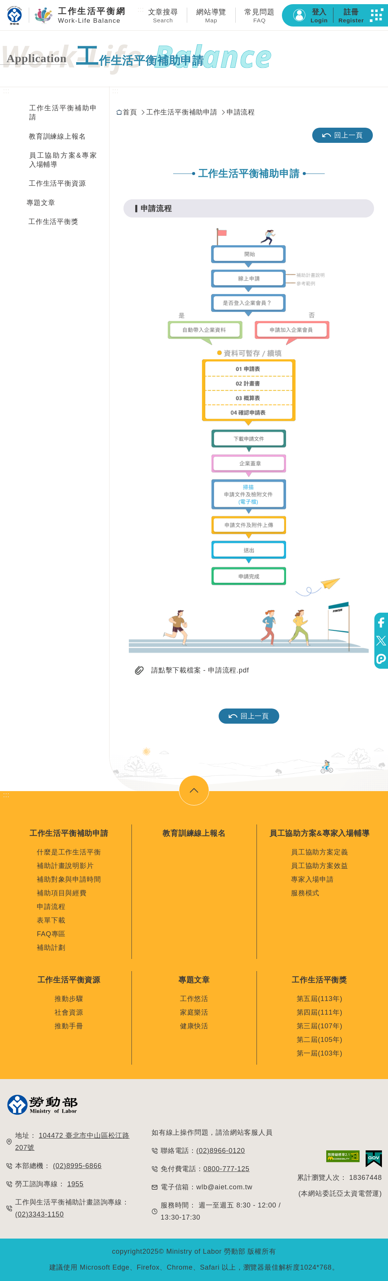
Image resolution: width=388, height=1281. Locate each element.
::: (141, 9)
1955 (75, 1184)
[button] (376, 15)
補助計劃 (51, 947)
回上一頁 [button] (248, 716)
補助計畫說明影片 (65, 866)
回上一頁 (342, 135)
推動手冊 (69, 1026)
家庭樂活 (194, 1012)
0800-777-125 (226, 1169)
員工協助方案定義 (319, 852)
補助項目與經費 (62, 893)
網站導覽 (211, 15)
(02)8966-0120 (220, 1150)
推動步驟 (69, 999)
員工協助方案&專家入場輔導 (63, 160)
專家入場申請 (312, 879)
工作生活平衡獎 (53, 221)
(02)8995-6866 (77, 1166)
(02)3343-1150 (39, 1214)
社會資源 (69, 1012)
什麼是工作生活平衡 (69, 852)
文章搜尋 (163, 15)
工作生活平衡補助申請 (63, 112)
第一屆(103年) (320, 1053)
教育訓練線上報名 (57, 136)
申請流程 (241, 112)
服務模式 (305, 893)
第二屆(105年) (320, 1039)
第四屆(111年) (320, 1012)
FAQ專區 (51, 934)
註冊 (351, 15)
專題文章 (41, 202)
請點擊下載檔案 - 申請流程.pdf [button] (200, 670)
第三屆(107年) (320, 1026)
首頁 (130, 112)
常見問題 (259, 15)
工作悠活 (194, 999)
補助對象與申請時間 (69, 879)
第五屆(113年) (320, 999)
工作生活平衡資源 (57, 183)
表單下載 (51, 920)
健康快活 (194, 1026)
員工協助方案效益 (319, 866)
